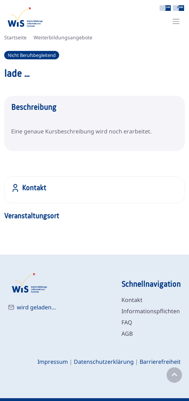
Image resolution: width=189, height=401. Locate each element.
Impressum (52, 362)
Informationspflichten (150, 311)
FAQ (126, 322)
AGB (127, 333)
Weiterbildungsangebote (63, 37)
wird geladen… (36, 307)
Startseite (15, 37)
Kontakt (131, 300)
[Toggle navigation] (176, 21)
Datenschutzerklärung (104, 362)
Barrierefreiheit (160, 362)
